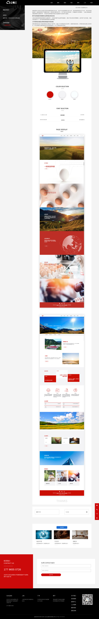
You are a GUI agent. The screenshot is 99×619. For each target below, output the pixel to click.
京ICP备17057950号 (60, 616)
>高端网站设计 (84, 7)
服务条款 (73, 607)
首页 (52, 2)
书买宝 (39, 512)
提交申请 (51, 574)
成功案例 (73, 598)
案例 (65, 2)
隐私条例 (73, 610)
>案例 (79, 7)
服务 (58, 2)
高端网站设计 (8, 25)
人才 (85, 2)
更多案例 (62, 527)
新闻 (78, 2)
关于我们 (73, 595)
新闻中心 (73, 601)
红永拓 (67, 512)
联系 (91, 2)
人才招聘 (73, 604)
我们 (72, 2)
